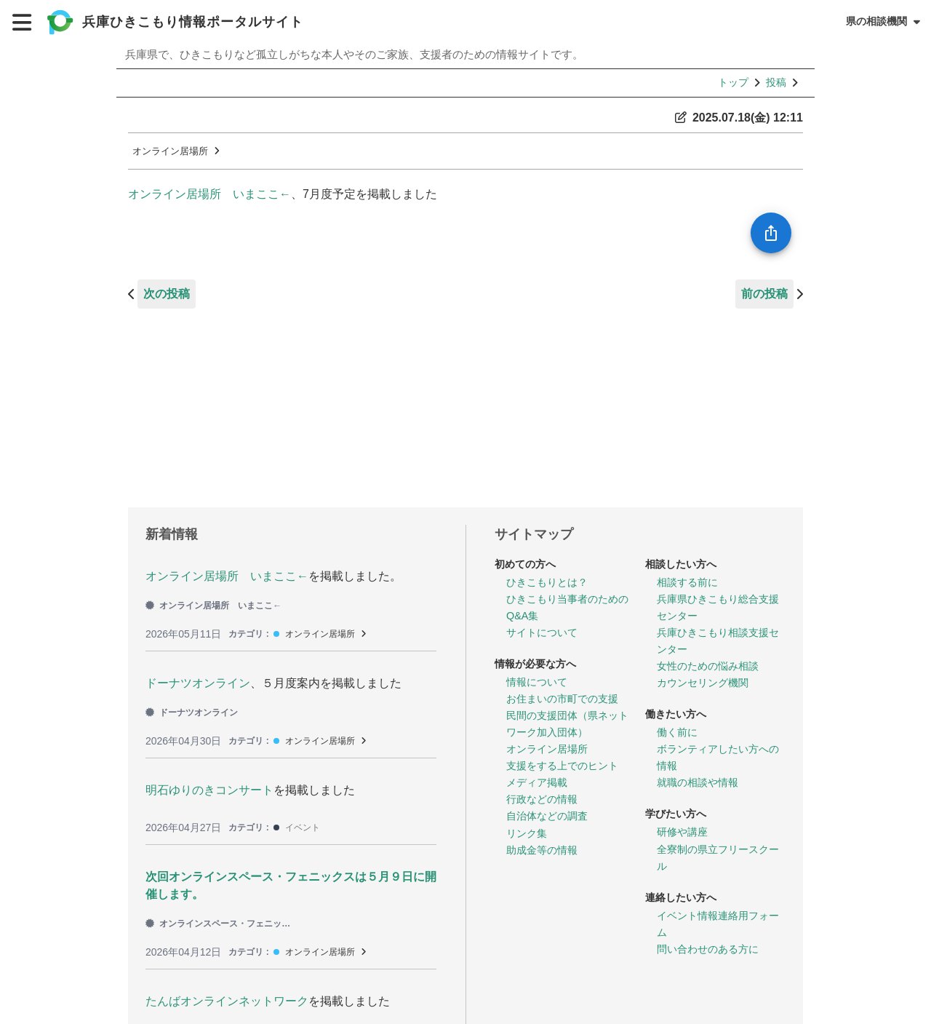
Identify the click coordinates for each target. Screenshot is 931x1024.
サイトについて (542, 632)
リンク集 (526, 833)
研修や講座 (682, 832)
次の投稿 (166, 293)
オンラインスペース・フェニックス (218, 923)
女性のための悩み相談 (708, 666)
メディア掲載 (536, 782)
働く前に (677, 732)
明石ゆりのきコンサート (209, 790)
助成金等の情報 (542, 850)
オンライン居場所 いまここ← (209, 194)
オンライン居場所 (170, 151)
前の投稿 (764, 293)
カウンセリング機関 (702, 682)
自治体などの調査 (547, 816)
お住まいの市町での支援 (562, 699)
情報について (536, 682)
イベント (302, 827)
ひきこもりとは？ (547, 582)
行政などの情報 (542, 799)
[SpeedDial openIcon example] (771, 233)
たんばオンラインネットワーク (226, 1001)
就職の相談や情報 (697, 782)
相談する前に (687, 582)
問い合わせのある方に (708, 949)
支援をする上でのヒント (562, 765)
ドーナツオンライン (197, 683)
